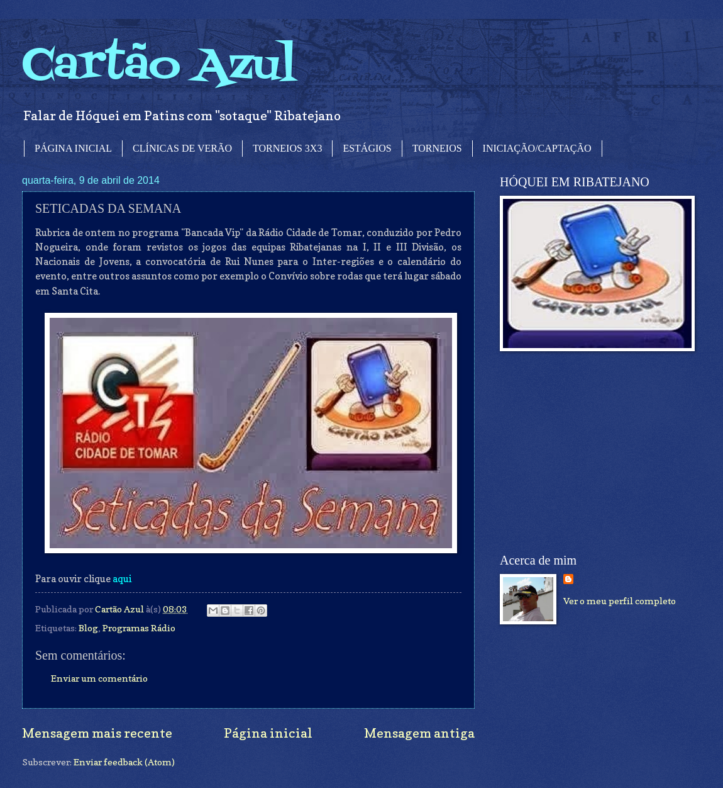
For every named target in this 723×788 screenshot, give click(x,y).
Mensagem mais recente (97, 733)
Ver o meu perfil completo (619, 600)
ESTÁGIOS (367, 148)
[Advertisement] (594, 452)
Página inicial (268, 733)
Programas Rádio (138, 627)
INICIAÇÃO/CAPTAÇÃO (537, 148)
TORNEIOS (437, 148)
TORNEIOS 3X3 (287, 148)
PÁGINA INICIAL (73, 148)
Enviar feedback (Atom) (124, 762)
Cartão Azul (159, 66)
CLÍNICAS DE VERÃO (182, 148)
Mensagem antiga (419, 733)
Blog (88, 627)
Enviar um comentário (99, 678)
